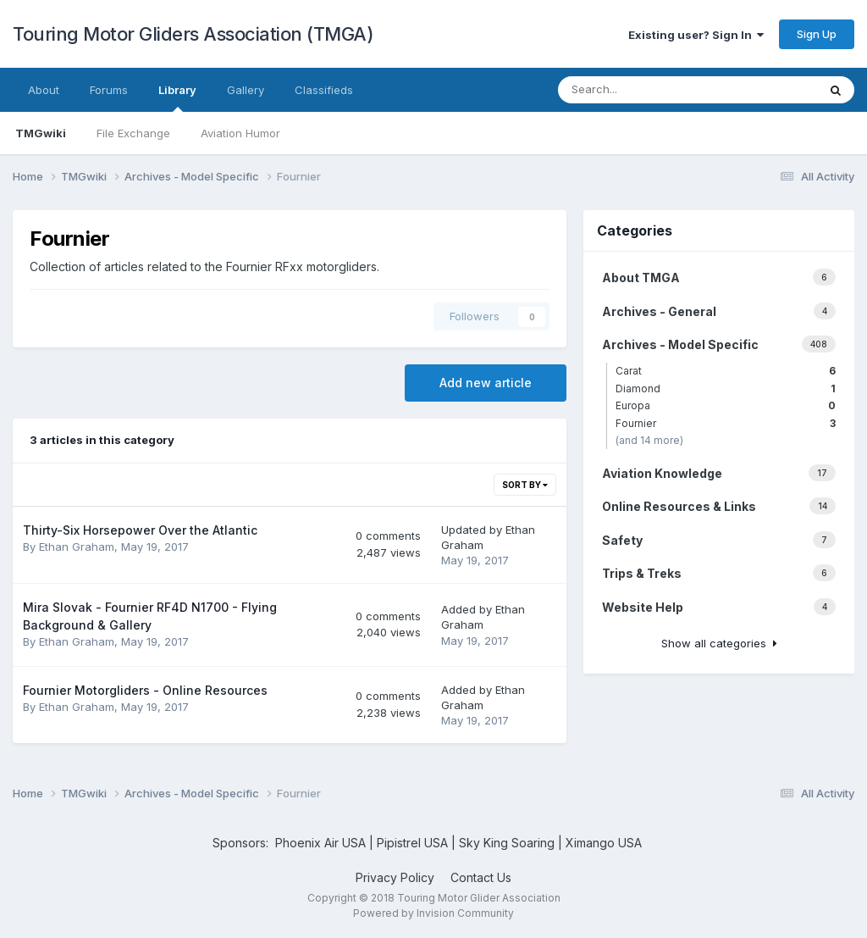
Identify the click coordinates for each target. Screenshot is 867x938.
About (43, 90)
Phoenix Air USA (320, 842)
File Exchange (133, 133)
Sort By (525, 485)
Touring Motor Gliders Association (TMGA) (193, 34)
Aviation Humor (240, 133)
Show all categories (719, 643)
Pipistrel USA (414, 842)
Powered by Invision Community (433, 913)
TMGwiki (40, 133)
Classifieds (324, 90)
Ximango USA (604, 842)
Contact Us (480, 877)
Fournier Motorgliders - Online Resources (145, 690)
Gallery (245, 90)
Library (177, 97)
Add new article (485, 382)
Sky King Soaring (507, 842)
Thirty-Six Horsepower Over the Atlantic (140, 530)
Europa (726, 405)
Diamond (726, 388)
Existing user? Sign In (696, 35)
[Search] (652, 89)
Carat (726, 371)
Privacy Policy (395, 877)
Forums (109, 90)
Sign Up (817, 34)
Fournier (726, 423)
